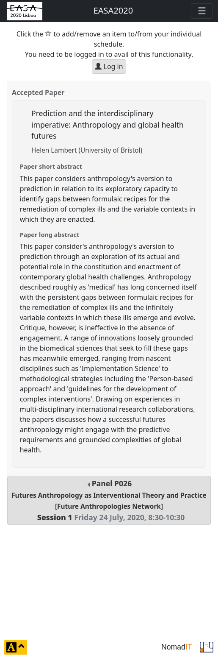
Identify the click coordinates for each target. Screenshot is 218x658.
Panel (109, 500)
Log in (109, 66)
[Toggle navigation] (202, 11)
